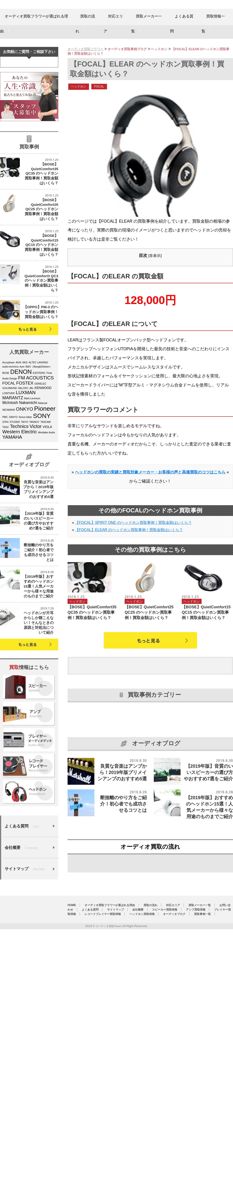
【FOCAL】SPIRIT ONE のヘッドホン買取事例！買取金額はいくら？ (133, 548)
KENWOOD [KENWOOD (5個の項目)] (42, 452)
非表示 (155, 272)
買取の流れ (170, 1129)
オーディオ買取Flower (109, 1154)
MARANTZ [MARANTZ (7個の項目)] (12, 461)
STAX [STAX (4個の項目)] (5, 485)
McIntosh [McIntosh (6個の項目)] (10, 466)
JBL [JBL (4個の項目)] (31, 452)
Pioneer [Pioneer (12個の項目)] (45, 472)
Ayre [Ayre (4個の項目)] (22, 430)
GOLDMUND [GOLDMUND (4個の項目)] (9, 452)
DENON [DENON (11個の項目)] (21, 435)
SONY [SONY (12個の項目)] (42, 479)
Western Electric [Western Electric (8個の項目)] (19, 495)
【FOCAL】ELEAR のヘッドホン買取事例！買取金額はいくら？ (129, 555)
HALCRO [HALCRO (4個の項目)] (23, 452)
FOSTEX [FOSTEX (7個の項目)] (25, 447)
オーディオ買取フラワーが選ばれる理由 (119, 1129)
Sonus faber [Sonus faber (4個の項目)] (25, 481)
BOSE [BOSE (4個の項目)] (5, 436)
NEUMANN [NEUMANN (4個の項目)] (8, 473)
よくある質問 (139, 1133)
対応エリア (199, 1129)
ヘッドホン (80, 102)
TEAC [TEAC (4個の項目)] (5, 491)
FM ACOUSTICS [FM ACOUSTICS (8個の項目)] (36, 441)
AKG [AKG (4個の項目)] (25, 426)
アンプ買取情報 (111, 1138)
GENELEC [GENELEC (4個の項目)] (40, 447)
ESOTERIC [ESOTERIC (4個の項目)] (39, 436)
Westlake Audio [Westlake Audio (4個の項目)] (46, 496)
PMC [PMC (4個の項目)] (5, 481)
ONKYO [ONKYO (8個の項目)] (24, 473)
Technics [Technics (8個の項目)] (19, 490)
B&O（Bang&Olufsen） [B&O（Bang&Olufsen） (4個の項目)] (39, 430)
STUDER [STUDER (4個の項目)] (15, 485)
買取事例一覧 (158, 1142)
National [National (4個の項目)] (42, 467)
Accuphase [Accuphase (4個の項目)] (8, 426)
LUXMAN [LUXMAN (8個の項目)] (26, 456)
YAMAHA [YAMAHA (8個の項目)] (12, 501)
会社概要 (200, 1133)
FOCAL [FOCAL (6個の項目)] (8, 447)
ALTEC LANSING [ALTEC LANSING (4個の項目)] (38, 426)
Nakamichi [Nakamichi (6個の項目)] (28, 466)
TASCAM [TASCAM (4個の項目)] (45, 485)
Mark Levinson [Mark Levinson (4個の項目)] (32, 462)
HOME (72, 1129)
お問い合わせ (106, 1133)
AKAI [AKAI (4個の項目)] (18, 426)
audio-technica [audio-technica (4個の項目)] (10, 430)
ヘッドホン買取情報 (82, 1142)
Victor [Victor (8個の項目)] (36, 490)
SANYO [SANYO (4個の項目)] (13, 481)
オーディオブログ (123, 1142)
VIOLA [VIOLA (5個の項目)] (47, 491)
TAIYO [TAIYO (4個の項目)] (24, 485)
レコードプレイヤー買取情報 (199, 1138)
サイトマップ (171, 1133)
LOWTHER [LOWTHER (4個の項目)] (8, 457)
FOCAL (104, 102)
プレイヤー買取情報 (150, 1138)
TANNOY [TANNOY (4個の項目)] (34, 485)
